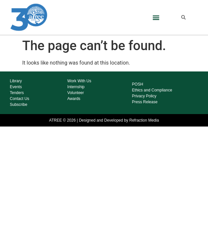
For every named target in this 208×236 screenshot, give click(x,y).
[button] (155, 17)
